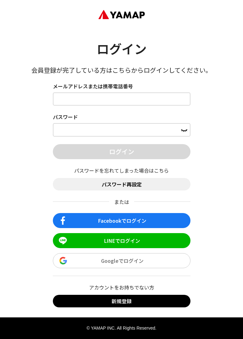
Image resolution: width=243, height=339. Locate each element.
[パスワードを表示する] (184, 129)
